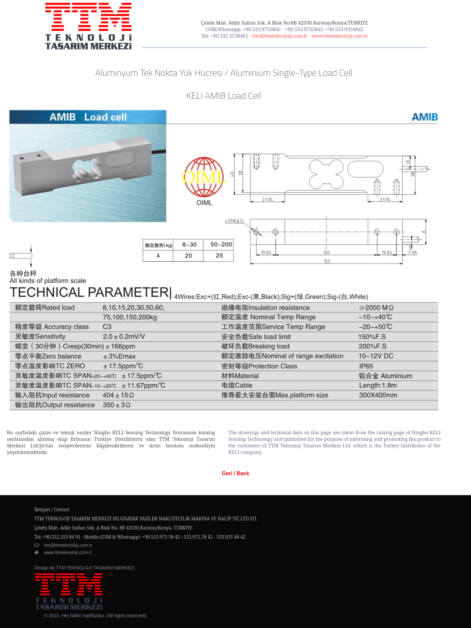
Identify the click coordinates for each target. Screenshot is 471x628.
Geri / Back (235, 473)
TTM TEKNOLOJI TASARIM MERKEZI (95, 567)
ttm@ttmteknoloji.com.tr (279, 35)
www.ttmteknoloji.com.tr (339, 35)
